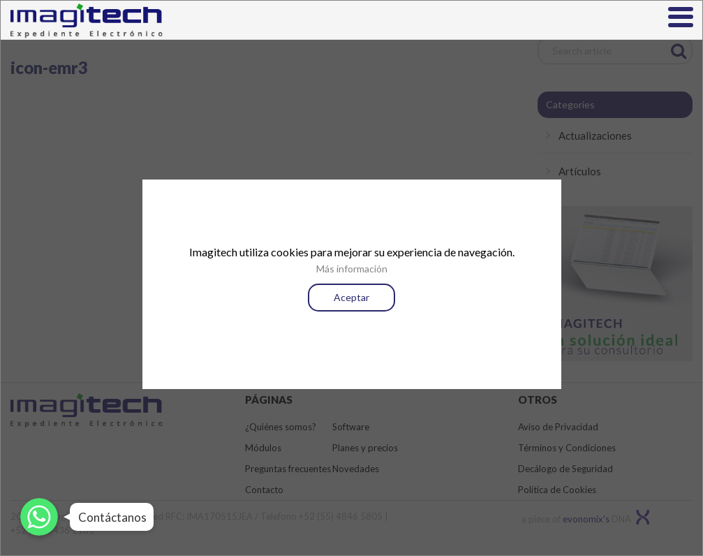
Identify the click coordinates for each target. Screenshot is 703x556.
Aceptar (351, 297)
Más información (351, 269)
